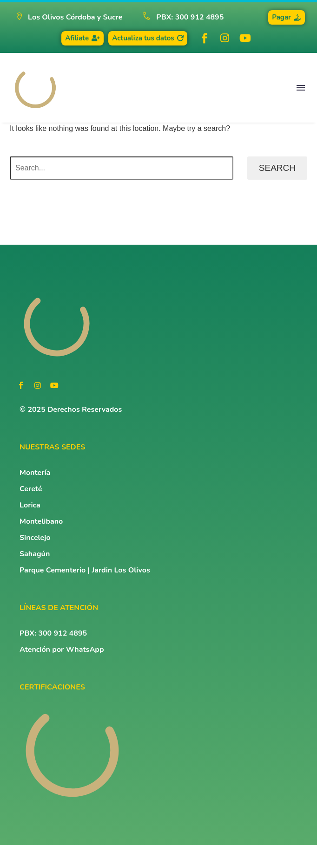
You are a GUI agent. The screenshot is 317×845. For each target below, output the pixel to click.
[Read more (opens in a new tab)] (179, 17)
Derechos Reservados (84, 409)
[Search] (121, 168)
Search (277, 168)
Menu (301, 88)
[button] (69, 17)
